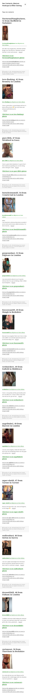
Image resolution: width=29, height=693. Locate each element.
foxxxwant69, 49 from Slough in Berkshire (12, 311)
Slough (12, 361)
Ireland (15, 529)
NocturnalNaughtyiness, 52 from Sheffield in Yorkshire (13, 20)
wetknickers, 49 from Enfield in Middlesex (12, 367)
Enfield (15, 417)
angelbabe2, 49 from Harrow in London (12, 424)
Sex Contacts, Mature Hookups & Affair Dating (12, 4)
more (20, 52)
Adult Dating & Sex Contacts (19, 71)
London (3, 132)
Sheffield (8, 74)
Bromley (15, 131)
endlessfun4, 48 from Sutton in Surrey (12, 536)
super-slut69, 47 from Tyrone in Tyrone (12, 481)
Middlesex (4, 418)
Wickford (9, 187)
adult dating (6, 72)
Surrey (7, 587)
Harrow (18, 473)
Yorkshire (12, 74)
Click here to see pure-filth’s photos (14, 171)
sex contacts (8, 132)
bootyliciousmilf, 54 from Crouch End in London (14, 193)
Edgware (15, 303)
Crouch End (16, 246)
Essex (18, 186)
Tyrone (7, 530)
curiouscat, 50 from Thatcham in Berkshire (13, 650)
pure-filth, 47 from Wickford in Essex (11, 139)
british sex (11, 72)
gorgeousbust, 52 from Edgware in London (12, 254)
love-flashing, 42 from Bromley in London (12, 80)
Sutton (10, 587)
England (15, 72)
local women (19, 72)
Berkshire (11, 360)
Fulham (18, 642)
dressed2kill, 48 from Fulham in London (12, 593)
